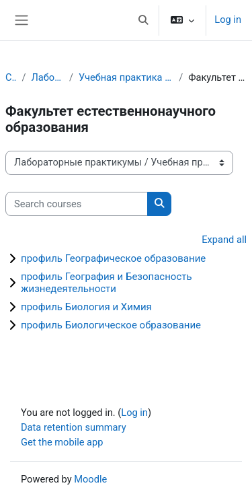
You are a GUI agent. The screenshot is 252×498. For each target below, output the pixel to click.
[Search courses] (76, 204)
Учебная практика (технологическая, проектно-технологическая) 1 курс (126, 77)
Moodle (90, 479)
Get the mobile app (62, 442)
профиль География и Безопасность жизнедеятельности (106, 283)
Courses (10, 77)
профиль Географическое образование (113, 258)
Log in (227, 19)
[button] (144, 20)
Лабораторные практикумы (47, 77)
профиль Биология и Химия (86, 307)
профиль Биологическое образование (111, 325)
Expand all (224, 240)
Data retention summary (73, 427)
